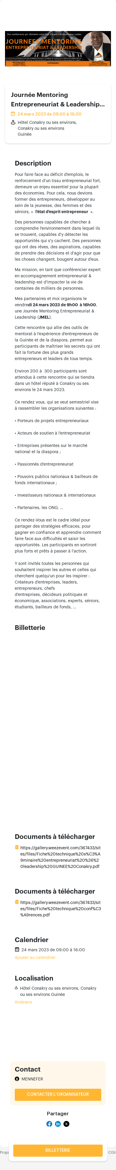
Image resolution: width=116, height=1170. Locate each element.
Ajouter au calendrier (35, 958)
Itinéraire (23, 1002)
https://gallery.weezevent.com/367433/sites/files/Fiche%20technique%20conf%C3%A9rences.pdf (60, 909)
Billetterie (57, 1150)
